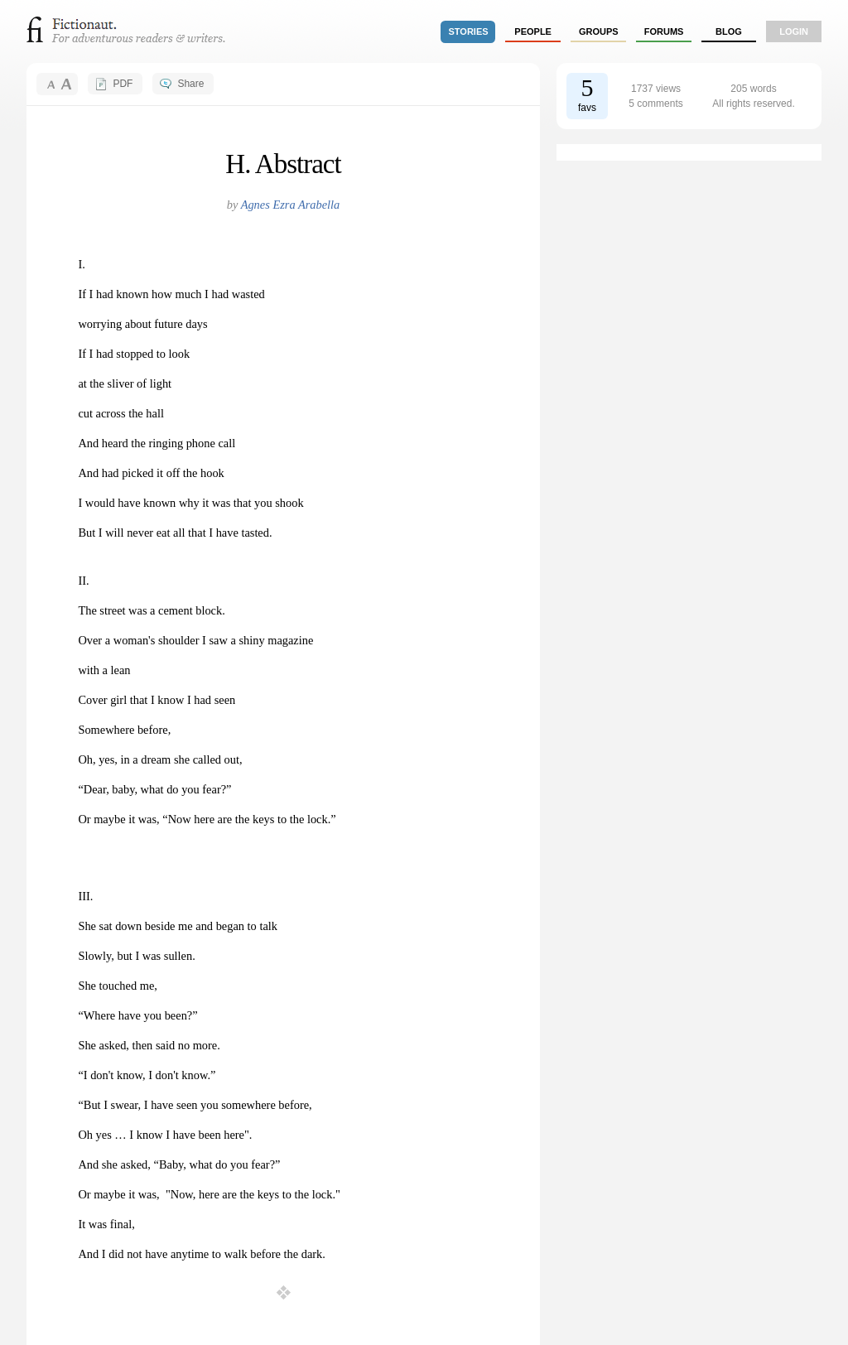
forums (664, 31)
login (793, 31)
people (533, 31)
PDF (122, 83)
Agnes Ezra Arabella (290, 204)
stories (469, 31)
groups (599, 31)
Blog (729, 31)
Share (190, 83)
